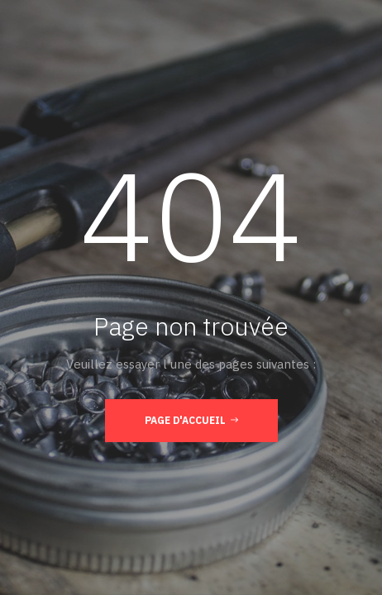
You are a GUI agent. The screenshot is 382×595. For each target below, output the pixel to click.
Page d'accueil (191, 420)
